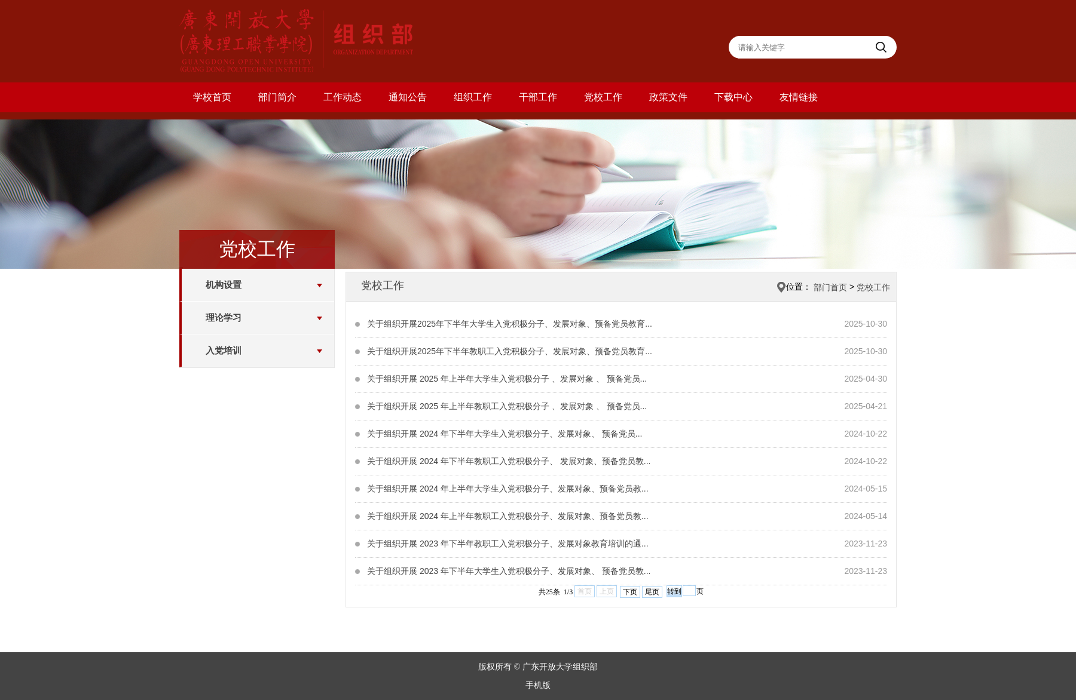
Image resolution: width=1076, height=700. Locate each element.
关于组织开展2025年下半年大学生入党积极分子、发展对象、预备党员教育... (509, 323)
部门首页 (830, 287)
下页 (630, 592)
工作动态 (342, 97)
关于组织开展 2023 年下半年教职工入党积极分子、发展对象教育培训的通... (508, 543)
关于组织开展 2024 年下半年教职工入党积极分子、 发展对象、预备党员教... (508, 461)
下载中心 (733, 97)
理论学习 (224, 317)
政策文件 (668, 97)
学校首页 (212, 97)
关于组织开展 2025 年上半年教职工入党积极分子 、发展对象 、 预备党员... (507, 406)
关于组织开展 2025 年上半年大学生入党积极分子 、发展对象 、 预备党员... (507, 378)
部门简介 (277, 97)
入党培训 (224, 350)
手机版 (538, 685)
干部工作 (538, 97)
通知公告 (408, 97)
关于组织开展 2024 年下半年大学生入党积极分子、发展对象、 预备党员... (504, 433)
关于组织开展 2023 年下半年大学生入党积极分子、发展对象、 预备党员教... (508, 571)
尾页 (652, 592)
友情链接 (799, 97)
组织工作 (473, 97)
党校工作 (603, 97)
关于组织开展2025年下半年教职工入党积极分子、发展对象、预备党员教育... (509, 351)
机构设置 (224, 285)
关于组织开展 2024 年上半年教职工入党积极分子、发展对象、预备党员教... (508, 516)
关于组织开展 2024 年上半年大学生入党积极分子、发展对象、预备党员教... (508, 488)
